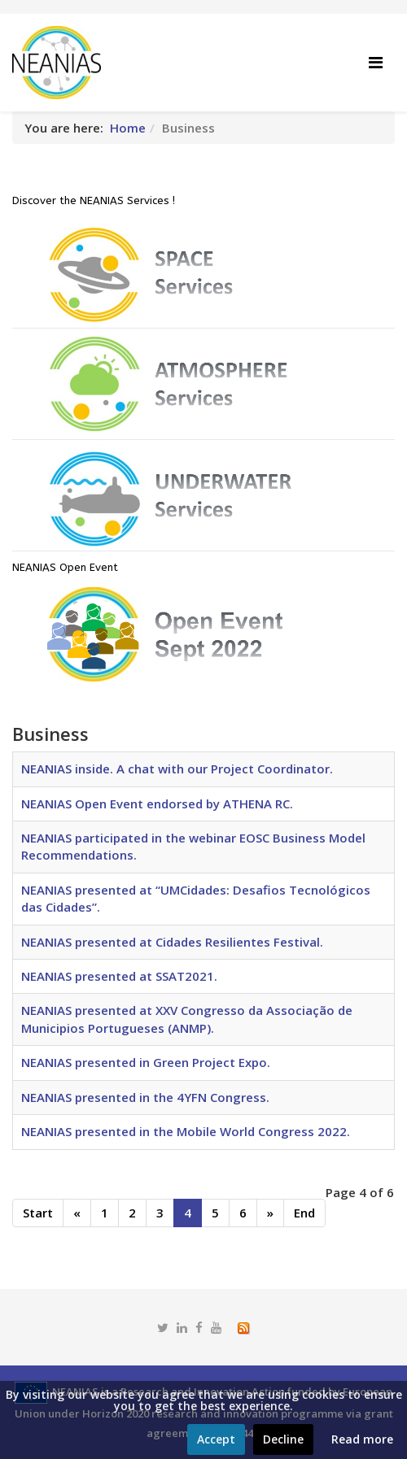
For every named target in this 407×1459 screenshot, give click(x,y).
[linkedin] (182, 1327)
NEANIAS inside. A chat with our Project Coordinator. (177, 768)
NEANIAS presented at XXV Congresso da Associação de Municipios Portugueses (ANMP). (186, 1018)
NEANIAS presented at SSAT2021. (119, 976)
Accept (216, 1439)
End (304, 1212)
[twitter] (162, 1327)
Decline (283, 1439)
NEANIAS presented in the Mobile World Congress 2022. (185, 1131)
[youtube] (216, 1327)
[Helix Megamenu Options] (376, 62)
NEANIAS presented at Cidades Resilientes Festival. (172, 942)
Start (38, 1212)
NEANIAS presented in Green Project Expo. (145, 1062)
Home (128, 128)
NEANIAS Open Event (65, 567)
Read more (362, 1439)
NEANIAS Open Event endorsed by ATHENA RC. (157, 803)
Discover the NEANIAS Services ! (93, 200)
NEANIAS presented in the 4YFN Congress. (145, 1097)
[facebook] (199, 1327)
